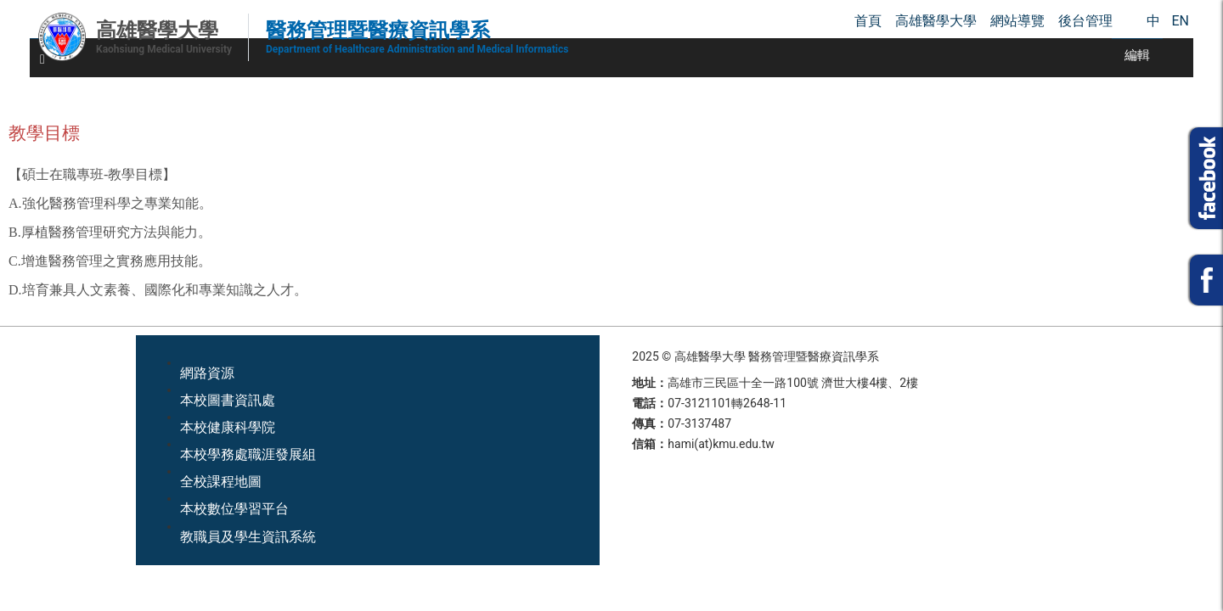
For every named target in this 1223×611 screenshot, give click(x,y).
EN (1180, 21)
